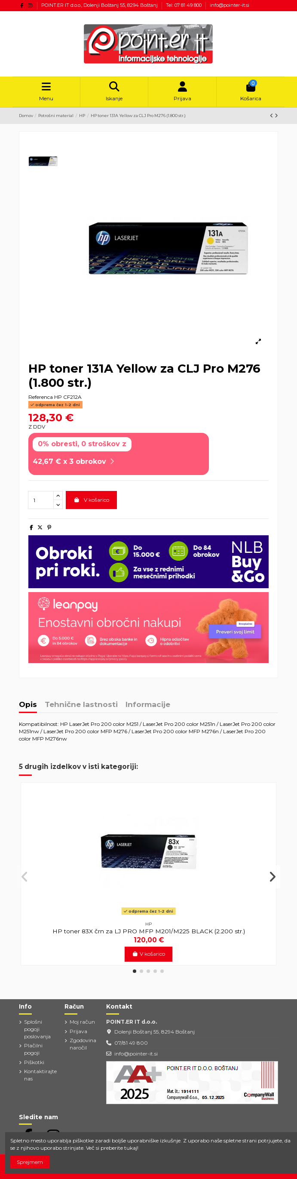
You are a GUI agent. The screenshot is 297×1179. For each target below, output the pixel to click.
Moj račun (82, 1022)
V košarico (91, 500)
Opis (28, 705)
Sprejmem (30, 1162)
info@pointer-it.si (229, 5)
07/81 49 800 (131, 1043)
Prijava (78, 1031)
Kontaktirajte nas (40, 1075)
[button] (134, 971)
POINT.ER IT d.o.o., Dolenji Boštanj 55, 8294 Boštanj (100, 5)
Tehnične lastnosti (81, 705)
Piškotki (34, 1062)
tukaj (130, 1148)
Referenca (40, 397)
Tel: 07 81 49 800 (184, 5)
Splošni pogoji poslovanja (37, 1029)
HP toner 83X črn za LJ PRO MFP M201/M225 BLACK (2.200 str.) (148, 931)
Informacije (148, 705)
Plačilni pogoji (33, 1049)
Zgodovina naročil (83, 1044)
